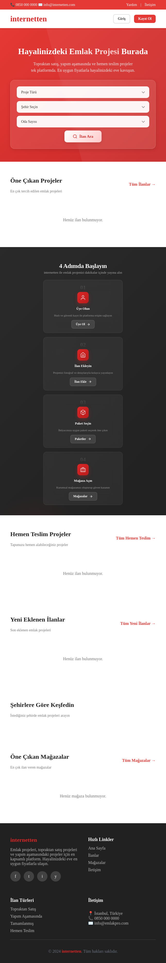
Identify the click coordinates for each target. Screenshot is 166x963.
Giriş (122, 19)
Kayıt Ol (145, 19)
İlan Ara (83, 136)
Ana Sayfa (96, 848)
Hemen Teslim (22, 930)
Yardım (131, 5)
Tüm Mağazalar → (139, 760)
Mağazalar (83, 496)
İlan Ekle (83, 382)
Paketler (83, 439)
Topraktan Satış (23, 909)
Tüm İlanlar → (142, 184)
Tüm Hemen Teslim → (136, 538)
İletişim (150, 5)
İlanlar (93, 855)
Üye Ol (83, 324)
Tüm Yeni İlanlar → (138, 623)
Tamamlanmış (22, 923)
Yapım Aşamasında (26, 916)
